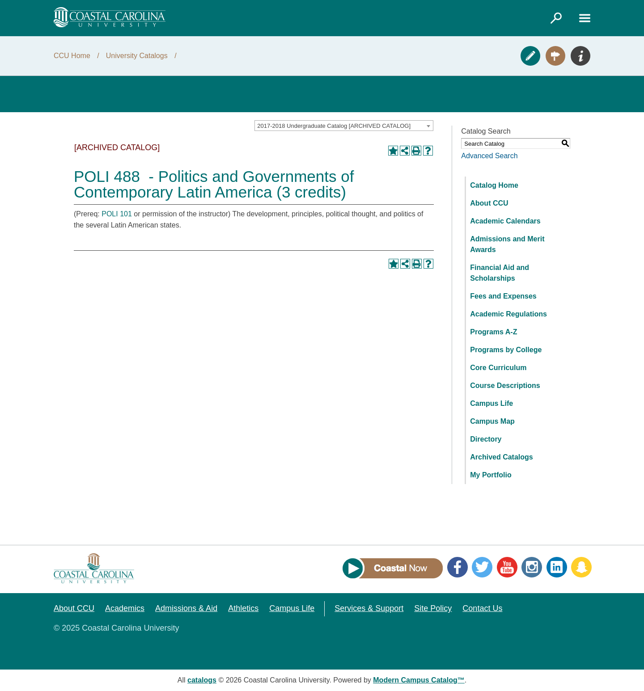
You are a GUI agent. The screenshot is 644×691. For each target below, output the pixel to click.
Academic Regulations (508, 314)
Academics (124, 608)
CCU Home (72, 55)
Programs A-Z (493, 332)
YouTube (507, 567)
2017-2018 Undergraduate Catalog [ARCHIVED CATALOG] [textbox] (334, 125)
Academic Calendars (505, 221)
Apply (530, 55)
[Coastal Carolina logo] (109, 17)
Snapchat (581, 567)
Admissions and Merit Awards (507, 244)
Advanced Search (489, 156)
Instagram (532, 567)
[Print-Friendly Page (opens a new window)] (416, 151)
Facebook (457, 567)
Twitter (482, 567)
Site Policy (433, 608)
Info (580, 55)
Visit (555, 55)
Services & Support (369, 608)
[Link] (556, 18)
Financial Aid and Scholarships (499, 273)
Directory (485, 439)
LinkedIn (557, 567)
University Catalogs (137, 55)
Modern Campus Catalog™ (418, 680)
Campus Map (492, 421)
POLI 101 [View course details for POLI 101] (117, 214)
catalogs (201, 680)
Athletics (243, 608)
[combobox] (343, 125)
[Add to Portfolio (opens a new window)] (393, 151)
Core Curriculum (498, 367)
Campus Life (491, 403)
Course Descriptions (505, 385)
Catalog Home (494, 185)
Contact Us (482, 608)
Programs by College (506, 350)
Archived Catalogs (501, 457)
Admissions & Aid (186, 608)
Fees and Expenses (503, 296)
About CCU (489, 203)
